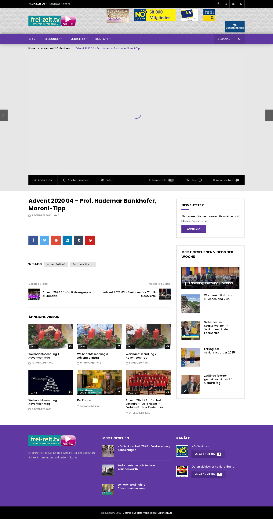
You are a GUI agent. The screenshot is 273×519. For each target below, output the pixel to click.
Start (32, 39)
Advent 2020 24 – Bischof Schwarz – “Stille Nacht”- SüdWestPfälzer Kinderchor (144, 403)
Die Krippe (84, 400)
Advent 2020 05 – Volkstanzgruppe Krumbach (67, 294)
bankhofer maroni (83, 264)
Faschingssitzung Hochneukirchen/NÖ (221, 283)
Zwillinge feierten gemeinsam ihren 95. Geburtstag (218, 379)
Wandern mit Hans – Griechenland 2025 (218, 297)
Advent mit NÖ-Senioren (55, 48)
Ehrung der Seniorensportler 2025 (219, 350)
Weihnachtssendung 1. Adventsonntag (43, 402)
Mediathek (78, 39)
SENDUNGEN (52, 39)
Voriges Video (38, 284)
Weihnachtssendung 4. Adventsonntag (44, 356)
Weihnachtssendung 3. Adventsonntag (93, 356)
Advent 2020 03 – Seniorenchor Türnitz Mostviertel (129, 294)
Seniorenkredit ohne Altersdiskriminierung (132, 486)
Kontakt (101, 39)
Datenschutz (165, 512)
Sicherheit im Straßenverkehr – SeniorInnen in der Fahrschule (216, 327)
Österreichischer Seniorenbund (212, 467)
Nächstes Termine (59, 3)
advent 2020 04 (56, 264)
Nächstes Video (160, 284)
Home (31, 48)
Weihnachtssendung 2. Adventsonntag (141, 356)
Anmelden (194, 228)
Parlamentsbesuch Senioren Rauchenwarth (137, 467)
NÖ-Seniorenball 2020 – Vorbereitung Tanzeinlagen (144, 448)
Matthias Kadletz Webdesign (139, 512)
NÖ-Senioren (200, 446)
